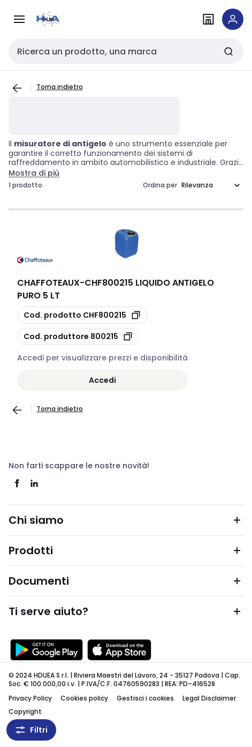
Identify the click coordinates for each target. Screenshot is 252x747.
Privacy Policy (30, 698)
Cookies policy (84, 698)
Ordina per (160, 185)
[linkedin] (34, 483)
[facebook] (17, 483)
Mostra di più (34, 173)
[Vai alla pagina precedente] (17, 88)
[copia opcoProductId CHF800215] (82, 315)
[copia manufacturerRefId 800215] (78, 336)
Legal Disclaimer (209, 698)
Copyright (25, 711)
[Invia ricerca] (228, 51)
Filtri (31, 730)
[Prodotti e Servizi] (19, 19)
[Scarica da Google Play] (46, 649)
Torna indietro (59, 86)
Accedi (102, 380)
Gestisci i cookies (145, 698)
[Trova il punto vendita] (208, 19)
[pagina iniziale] (68, 19)
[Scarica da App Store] (119, 649)
